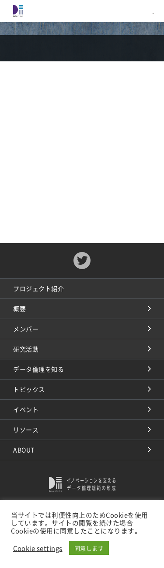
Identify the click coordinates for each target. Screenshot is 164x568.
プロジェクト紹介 (38, 288)
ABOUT (24, 449)
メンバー (25, 328)
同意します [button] (89, 548)
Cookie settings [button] (38, 548)
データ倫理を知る (38, 369)
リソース (25, 429)
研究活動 (25, 348)
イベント (25, 409)
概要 (19, 308)
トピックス (29, 389)
